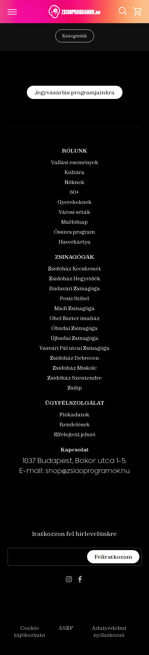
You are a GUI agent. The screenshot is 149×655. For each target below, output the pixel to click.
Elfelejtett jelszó (74, 434)
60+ (74, 192)
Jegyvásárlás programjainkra (75, 92)
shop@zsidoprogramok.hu (87, 472)
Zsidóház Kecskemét (74, 268)
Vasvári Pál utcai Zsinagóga (74, 348)
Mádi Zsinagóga (74, 308)
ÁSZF (65, 628)
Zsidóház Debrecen (74, 358)
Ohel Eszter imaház (75, 318)
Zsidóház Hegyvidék (74, 278)
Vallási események (74, 162)
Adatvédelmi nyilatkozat (109, 631)
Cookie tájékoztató (29, 631)
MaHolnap (74, 222)
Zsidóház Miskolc (75, 368)
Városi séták (74, 212)
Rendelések (75, 424)
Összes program (74, 232)
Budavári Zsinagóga (74, 288)
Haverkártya (75, 242)
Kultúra (74, 172)
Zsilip (75, 388)
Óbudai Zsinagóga (74, 328)
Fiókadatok (74, 414)
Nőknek (74, 182)
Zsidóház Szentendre (74, 378)
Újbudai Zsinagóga (74, 338)
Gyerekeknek (75, 202)
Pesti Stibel (74, 298)
